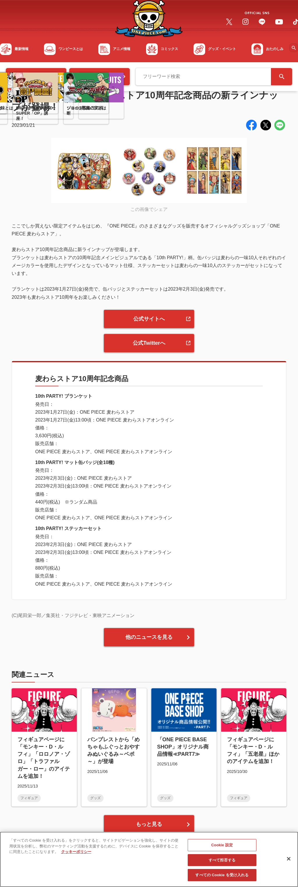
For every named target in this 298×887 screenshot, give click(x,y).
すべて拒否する (222, 863)
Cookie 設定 (222, 848)
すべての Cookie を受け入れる (222, 878)
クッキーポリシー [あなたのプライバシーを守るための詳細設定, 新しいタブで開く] (76, 855)
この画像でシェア (149, 209)
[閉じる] (288, 861)
